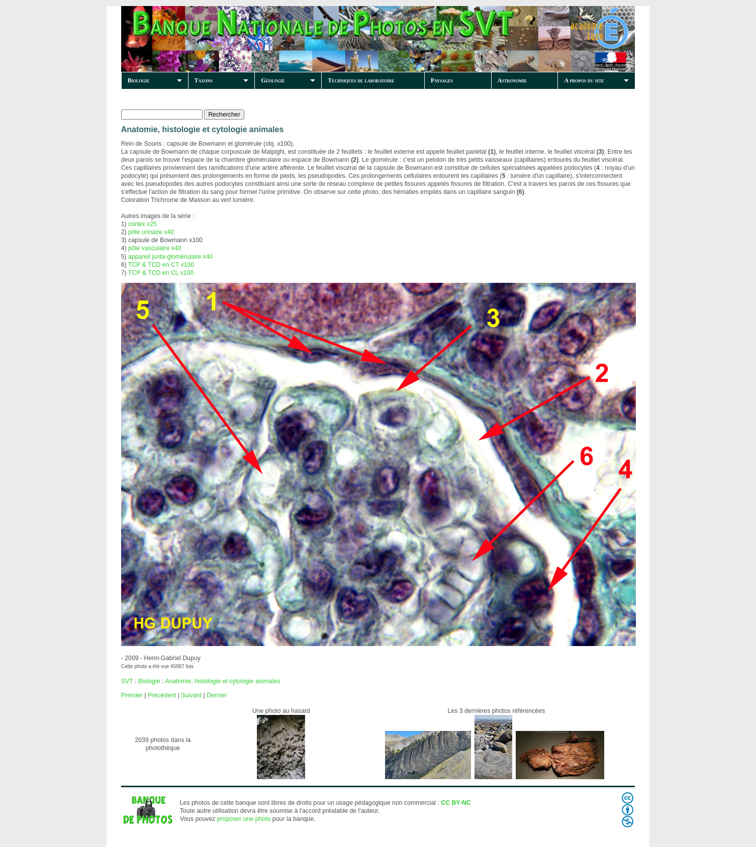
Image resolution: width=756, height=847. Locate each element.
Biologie (139, 80)
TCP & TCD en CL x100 (161, 272)
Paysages (442, 80)
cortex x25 (142, 224)
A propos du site (584, 80)
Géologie (273, 80)
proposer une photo (244, 818)
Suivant (191, 695)
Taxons (204, 80)
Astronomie (512, 80)
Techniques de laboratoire (361, 80)
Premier (132, 695)
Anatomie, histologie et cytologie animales (222, 681)
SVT (127, 681)
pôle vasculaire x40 (154, 248)
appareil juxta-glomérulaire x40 (170, 256)
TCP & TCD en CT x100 (161, 264)
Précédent (162, 695)
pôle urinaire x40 (151, 232)
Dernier (217, 695)
